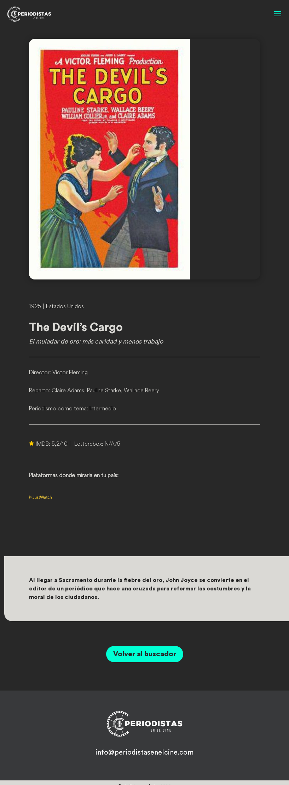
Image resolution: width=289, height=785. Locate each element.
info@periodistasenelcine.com (144, 752)
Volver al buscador (144, 654)
